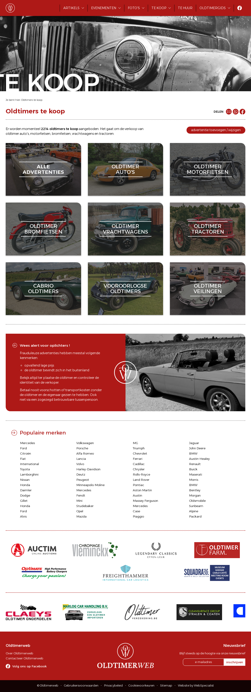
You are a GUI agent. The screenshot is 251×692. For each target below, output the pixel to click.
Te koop (158, 8)
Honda (25, 485)
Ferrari (137, 458)
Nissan (25, 479)
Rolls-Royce (141, 474)
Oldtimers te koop (31, 99)
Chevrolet (140, 453)
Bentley (194, 490)
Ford (23, 448)
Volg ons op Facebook (29, 666)
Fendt (80, 495)
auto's (24, 134)
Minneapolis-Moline (90, 485)
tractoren (106, 134)
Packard (195, 516)
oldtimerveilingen (208, 289)
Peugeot (82, 479)
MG (135, 443)
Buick (193, 469)
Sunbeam (196, 506)
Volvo (80, 464)
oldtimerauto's (125, 169)
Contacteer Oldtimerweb (24, 658)
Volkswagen (85, 443)
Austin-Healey (199, 458)
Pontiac (138, 485)
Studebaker (85, 506)
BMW (193, 453)
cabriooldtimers (43, 289)
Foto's (134, 8)
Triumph (139, 448)
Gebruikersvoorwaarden (81, 685)
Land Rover (141, 479)
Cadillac (139, 464)
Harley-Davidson (88, 469)
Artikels (71, 8)
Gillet (24, 500)
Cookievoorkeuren (141, 685)
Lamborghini (29, 474)
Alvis (23, 516)
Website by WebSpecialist (196, 685)
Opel (79, 511)
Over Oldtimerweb (19, 653)
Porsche (82, 448)
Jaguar (194, 443)
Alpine (193, 511)
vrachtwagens (83, 134)
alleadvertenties (43, 169)
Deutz (80, 474)
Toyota (25, 469)
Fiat (23, 458)
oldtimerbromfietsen (43, 229)
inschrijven (234, 662)
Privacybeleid (113, 685)
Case (136, 511)
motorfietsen (40, 134)
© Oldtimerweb (47, 685)
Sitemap (166, 685)
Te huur (185, 8)
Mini (79, 500)
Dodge (25, 495)
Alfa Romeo (85, 453)
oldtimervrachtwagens (125, 229)
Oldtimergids (213, 8)
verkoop (131, 129)
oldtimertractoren (207, 229)
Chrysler (139, 469)
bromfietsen (61, 134)
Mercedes (27, 443)
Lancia (81, 458)
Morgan (195, 495)
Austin (137, 495)
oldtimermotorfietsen (207, 169)
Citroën (25, 453)
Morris (193, 479)
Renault (195, 464)
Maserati (195, 474)
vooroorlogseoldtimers (125, 289)
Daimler (26, 490)
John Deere (197, 448)
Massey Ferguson (145, 500)
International (29, 464)
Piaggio (138, 516)
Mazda (81, 516)
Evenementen (103, 8)
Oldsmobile (197, 500)
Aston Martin (142, 490)
